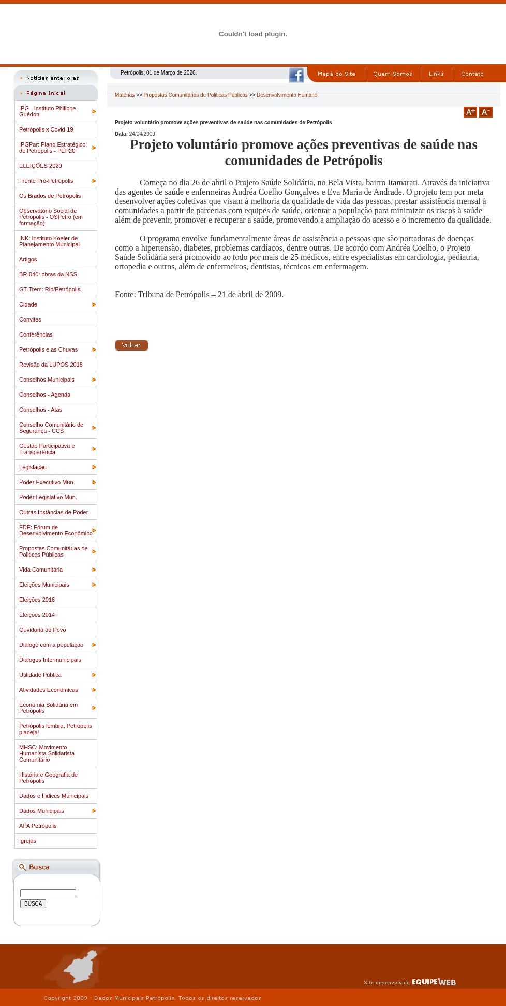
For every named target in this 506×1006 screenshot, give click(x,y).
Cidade (28, 304)
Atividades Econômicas (48, 690)
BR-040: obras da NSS (48, 274)
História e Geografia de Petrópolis (48, 777)
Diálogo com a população (51, 644)
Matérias (125, 95)
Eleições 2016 (37, 599)
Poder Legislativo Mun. (48, 497)
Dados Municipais (41, 811)
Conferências (36, 334)
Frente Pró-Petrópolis (46, 181)
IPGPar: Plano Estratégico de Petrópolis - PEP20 (52, 147)
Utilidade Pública (40, 675)
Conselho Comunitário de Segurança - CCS (51, 427)
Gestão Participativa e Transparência (47, 449)
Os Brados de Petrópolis (50, 196)
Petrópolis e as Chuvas (48, 349)
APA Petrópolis (38, 826)
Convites (30, 319)
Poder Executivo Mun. (47, 482)
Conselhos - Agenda (44, 394)
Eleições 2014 (37, 614)
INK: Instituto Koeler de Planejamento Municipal (49, 241)
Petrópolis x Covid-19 (46, 129)
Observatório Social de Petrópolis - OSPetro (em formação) (51, 217)
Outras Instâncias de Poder (53, 512)
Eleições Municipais (44, 584)
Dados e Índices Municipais (53, 796)
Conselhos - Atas (40, 409)
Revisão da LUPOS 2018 (51, 364)
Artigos (28, 259)
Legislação (33, 467)
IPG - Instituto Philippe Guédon (47, 111)
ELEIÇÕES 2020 (40, 166)
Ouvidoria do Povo (42, 629)
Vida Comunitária (41, 569)
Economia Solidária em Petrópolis (48, 708)
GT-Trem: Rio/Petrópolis (49, 289)
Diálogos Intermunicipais (50, 660)
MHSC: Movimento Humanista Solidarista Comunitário (47, 753)
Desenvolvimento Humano (287, 95)
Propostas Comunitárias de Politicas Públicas (53, 551)
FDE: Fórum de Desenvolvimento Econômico (56, 530)
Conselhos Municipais (47, 379)
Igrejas (27, 841)
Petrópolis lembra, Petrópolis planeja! (55, 729)
